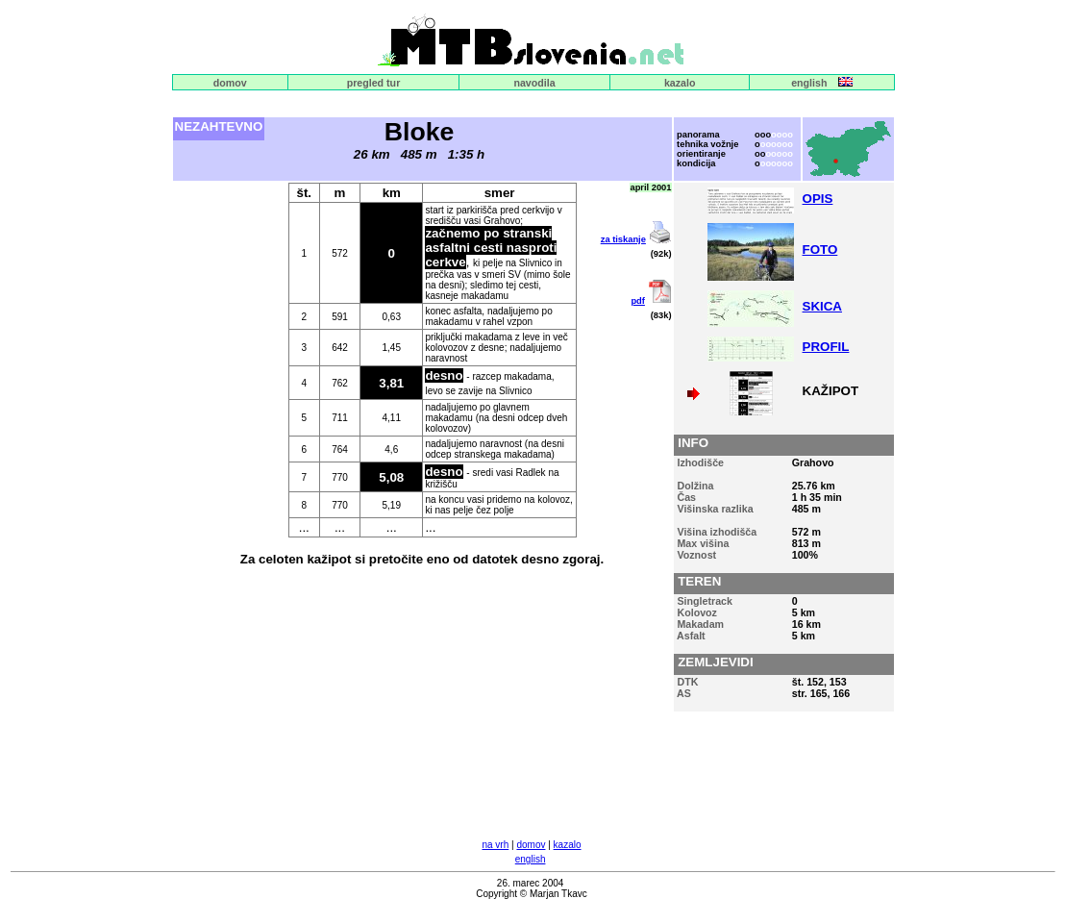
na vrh (495, 844)
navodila (534, 82)
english (809, 82)
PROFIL (826, 346)
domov (230, 82)
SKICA (822, 306)
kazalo (680, 82)
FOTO (820, 249)
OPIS (818, 198)
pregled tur (374, 82)
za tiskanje (623, 239)
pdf (638, 301)
